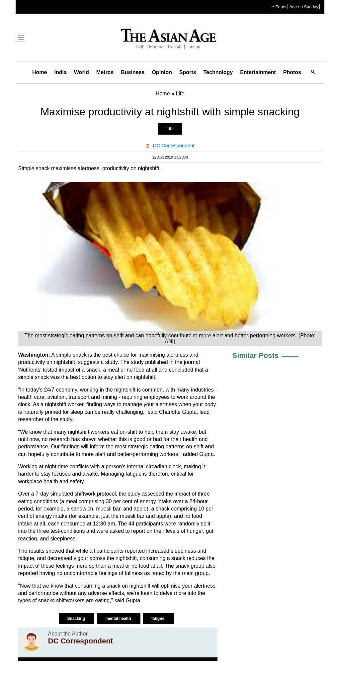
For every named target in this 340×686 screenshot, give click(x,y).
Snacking (76, 618)
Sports (187, 72)
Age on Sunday (303, 6)
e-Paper (279, 6)
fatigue (158, 618)
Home (39, 72)
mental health (118, 618)
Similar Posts (255, 355)
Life (169, 129)
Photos (292, 72)
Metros (105, 72)
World (81, 72)
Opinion (162, 72)
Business (132, 72)
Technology (218, 72)
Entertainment (258, 72)
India (60, 72)
